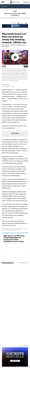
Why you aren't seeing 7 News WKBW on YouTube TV (15, 14)
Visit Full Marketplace (23, 262)
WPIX (3, 225)
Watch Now (26, 2)
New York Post (8, 179)
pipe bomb (15, 92)
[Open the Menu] (2, 2)
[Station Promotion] (15, 26)
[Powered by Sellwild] (25, 345)
